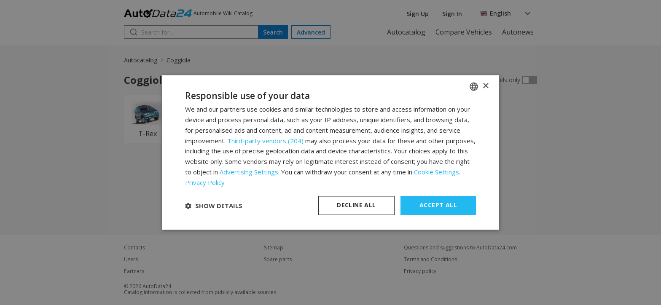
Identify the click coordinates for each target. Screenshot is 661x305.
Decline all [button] (356, 205)
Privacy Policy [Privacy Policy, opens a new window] (205, 182)
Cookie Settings (436, 172)
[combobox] (474, 86)
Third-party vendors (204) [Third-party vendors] (265, 140)
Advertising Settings (249, 172)
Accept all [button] (438, 205)
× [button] (485, 86)
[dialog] (330, 152)
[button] (213, 205)
